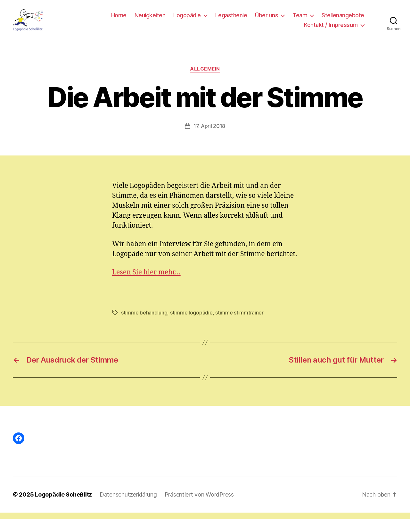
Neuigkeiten (150, 18)
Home (119, 18)
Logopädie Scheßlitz (63, 501)
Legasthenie (231, 18)
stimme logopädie (191, 319)
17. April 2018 (209, 132)
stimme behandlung (144, 319)
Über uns (266, 18)
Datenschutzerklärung (128, 501)
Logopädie (187, 18)
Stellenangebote (343, 18)
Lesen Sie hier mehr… (146, 278)
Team (299, 18)
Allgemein (205, 75)
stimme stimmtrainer (239, 319)
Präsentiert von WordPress (199, 501)
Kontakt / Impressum (331, 28)
